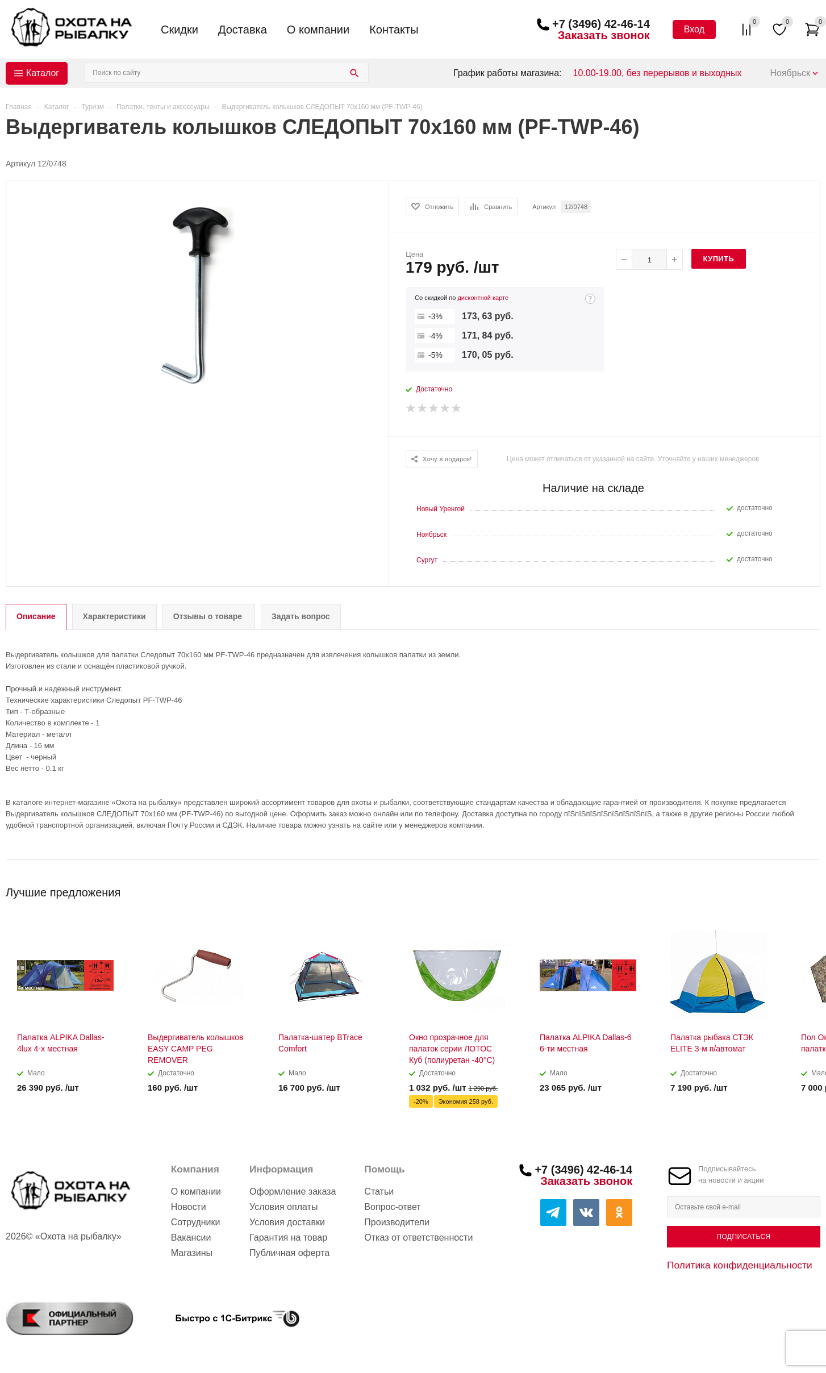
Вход (694, 29)
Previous (793, 888)
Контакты (393, 29)
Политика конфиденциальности (739, 1265)
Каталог (42, 73)
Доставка (242, 29)
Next (812, 888)
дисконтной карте (482, 297)
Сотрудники (195, 1222)
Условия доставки (287, 1222)
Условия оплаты (283, 1207)
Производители (396, 1222)
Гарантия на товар (288, 1237)
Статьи (379, 1191)
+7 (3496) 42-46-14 (601, 24)
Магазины (191, 1253)
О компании (318, 29)
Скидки (179, 29)
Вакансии (191, 1237)
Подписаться (743, 1237)
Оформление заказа (292, 1191)
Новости (188, 1207)
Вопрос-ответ (392, 1207)
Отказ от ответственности (418, 1237)
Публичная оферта (289, 1253)
